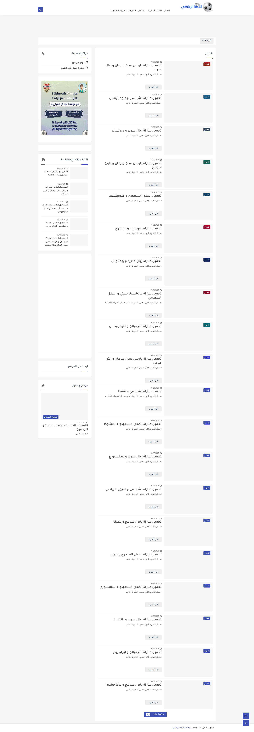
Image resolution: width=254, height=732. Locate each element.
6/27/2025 (155, 420)
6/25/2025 (155, 486)
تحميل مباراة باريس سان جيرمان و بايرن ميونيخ (133, 165)
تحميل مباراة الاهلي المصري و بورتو (136, 554)
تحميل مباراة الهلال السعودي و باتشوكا (133, 424)
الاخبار (167, 11)
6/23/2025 (155, 583)
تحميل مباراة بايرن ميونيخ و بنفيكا (137, 522)
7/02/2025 (155, 225)
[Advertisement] (127, 25)
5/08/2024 (61, 202)
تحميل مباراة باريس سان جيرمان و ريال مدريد (133, 68)
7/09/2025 (155, 62)
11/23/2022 (81, 422)
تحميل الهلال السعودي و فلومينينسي (135, 196)
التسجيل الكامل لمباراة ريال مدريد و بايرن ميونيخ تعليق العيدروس (54, 208)
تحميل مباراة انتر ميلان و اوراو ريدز (137, 652)
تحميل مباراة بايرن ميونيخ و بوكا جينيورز (133, 685)
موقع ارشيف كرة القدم (73, 68)
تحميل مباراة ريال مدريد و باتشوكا (137, 620)
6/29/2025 (155, 355)
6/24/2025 (155, 551)
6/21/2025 (155, 649)
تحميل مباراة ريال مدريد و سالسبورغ (135, 457)
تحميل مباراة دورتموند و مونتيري (138, 228)
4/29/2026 (61, 168)
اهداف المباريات (154, 11)
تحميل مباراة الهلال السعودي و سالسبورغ (131, 587)
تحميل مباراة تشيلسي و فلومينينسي (135, 98)
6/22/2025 (155, 616)
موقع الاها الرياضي (181, 728)
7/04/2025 (155, 192)
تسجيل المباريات (118, 11)
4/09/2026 (61, 219)
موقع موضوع (78, 62)
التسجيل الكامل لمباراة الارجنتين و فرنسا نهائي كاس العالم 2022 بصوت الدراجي (56, 242)
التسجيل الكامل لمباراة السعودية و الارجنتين (65, 427)
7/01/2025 (155, 257)
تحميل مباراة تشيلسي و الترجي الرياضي (133, 489)
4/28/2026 (61, 184)
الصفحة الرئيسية (165, 3)
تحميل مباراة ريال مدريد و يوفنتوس (136, 261)
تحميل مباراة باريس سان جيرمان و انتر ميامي (134, 361)
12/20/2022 (60, 235)
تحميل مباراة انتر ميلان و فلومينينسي (135, 326)
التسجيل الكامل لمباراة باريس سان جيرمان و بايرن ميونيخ (55, 190)
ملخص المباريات (136, 11)
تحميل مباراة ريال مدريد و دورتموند (137, 131)
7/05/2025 (155, 127)
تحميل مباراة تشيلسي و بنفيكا (140, 391)
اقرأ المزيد (154, 87)
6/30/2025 (155, 323)
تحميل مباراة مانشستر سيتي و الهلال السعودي (135, 296)
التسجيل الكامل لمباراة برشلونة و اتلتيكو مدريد (57, 225)
